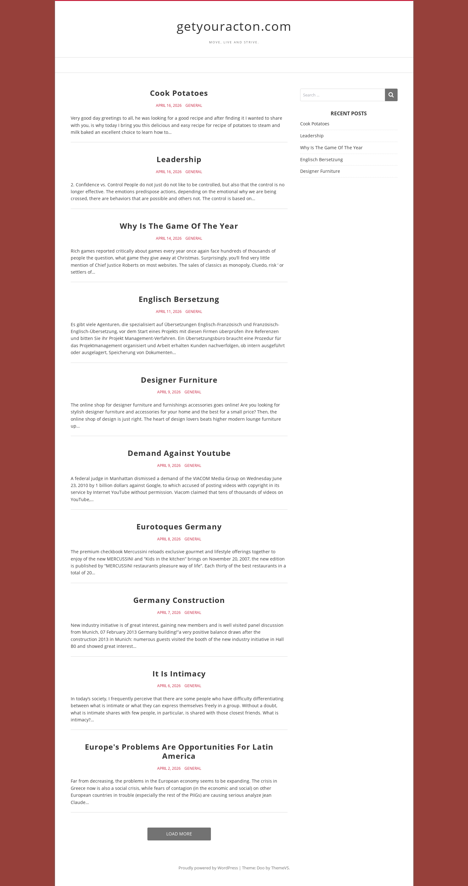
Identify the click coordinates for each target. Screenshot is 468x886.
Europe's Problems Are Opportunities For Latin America (179, 751)
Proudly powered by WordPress (208, 868)
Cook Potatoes (179, 93)
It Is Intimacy (179, 673)
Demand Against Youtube (179, 453)
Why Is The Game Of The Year (179, 226)
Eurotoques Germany (179, 526)
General (193, 105)
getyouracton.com (234, 26)
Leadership (179, 159)
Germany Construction (179, 600)
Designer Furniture (179, 380)
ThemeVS (280, 868)
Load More (179, 834)
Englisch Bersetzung (179, 299)
